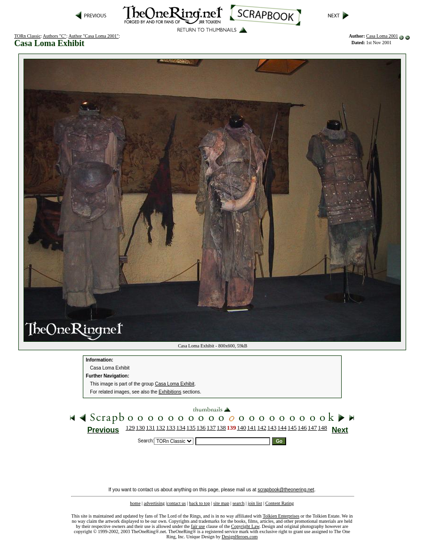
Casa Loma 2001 (382, 36)
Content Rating (279, 503)
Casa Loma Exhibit (174, 383)
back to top (199, 503)
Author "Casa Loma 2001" (93, 36)
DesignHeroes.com (239, 536)
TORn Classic (27, 36)
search (238, 503)
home (135, 503)
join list (255, 503)
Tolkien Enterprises (281, 516)
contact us (176, 503)
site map (221, 503)
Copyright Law (245, 526)
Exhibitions (170, 391)
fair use (198, 526)
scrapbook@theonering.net (285, 489)
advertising (154, 503)
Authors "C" (54, 36)
